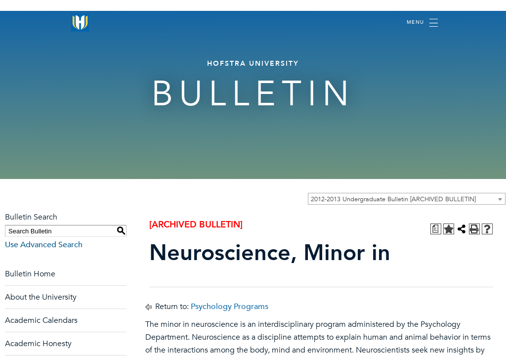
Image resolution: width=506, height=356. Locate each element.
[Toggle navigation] (422, 22)
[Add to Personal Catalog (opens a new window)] (448, 228)
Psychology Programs (229, 306)
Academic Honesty (38, 343)
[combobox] (407, 199)
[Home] (80, 22)
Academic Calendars (41, 320)
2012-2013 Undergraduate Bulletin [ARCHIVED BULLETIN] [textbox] (393, 199)
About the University (41, 297)
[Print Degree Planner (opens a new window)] (435, 228)
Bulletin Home (30, 273)
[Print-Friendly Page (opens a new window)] (474, 228)
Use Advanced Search (44, 244)
